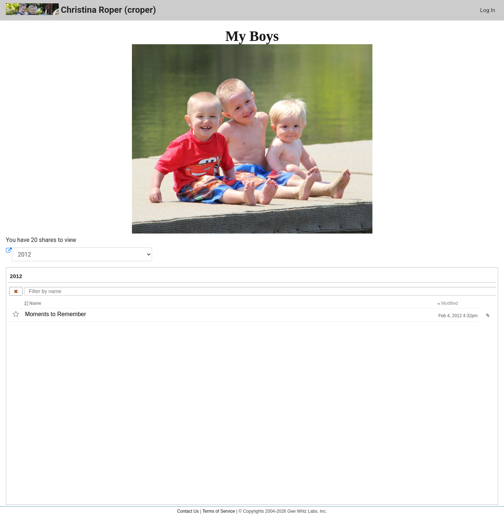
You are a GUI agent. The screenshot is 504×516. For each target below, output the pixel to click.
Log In (487, 10)
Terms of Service (218, 511)
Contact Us (188, 511)
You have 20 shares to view (41, 239)
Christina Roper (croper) (81, 9)
